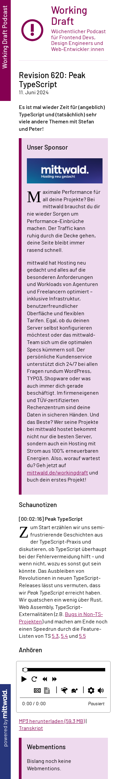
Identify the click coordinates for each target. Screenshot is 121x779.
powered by (5, 718)
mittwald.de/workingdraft (57, 473)
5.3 (55, 636)
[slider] (25, 669)
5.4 (64, 636)
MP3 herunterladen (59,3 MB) (52, 721)
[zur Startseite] (63, 30)
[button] (25, 680)
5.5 (82, 636)
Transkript (31, 728)
